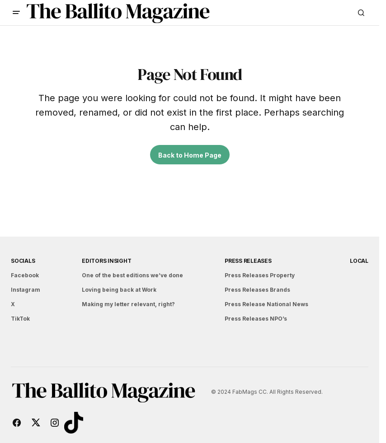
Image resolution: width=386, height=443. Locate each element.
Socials (23, 260)
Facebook (25, 275)
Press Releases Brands (257, 289)
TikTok (20, 318)
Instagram (25, 289)
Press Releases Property (260, 275)
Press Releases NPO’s (256, 318)
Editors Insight (106, 260)
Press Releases (248, 260)
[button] (16, 12)
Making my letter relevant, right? (128, 304)
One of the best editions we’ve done (132, 275)
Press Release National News (266, 304)
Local (359, 260)
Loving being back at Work (119, 289)
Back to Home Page (189, 155)
